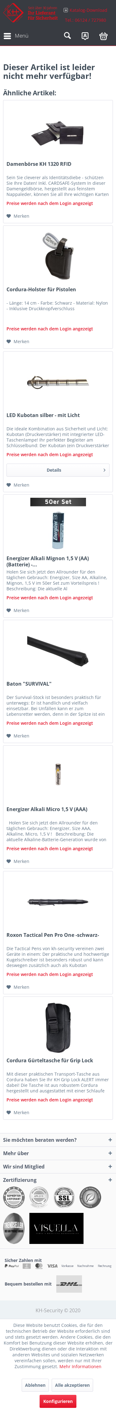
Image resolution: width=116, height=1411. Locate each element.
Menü (16, 35)
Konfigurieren (58, 1401)
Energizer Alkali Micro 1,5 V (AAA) (46, 809)
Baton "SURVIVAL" (29, 684)
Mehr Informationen (80, 1366)
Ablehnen (35, 1385)
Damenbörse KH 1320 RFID (38, 164)
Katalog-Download (88, 10)
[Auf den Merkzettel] (17, 216)
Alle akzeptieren (72, 1385)
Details (76, 469)
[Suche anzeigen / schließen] (67, 36)
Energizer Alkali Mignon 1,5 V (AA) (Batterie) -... (47, 561)
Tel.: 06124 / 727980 (85, 20)
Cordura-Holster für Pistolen (41, 289)
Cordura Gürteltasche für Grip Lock (49, 1060)
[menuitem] (85, 14)
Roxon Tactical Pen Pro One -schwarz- (52, 935)
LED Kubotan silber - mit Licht (43, 415)
